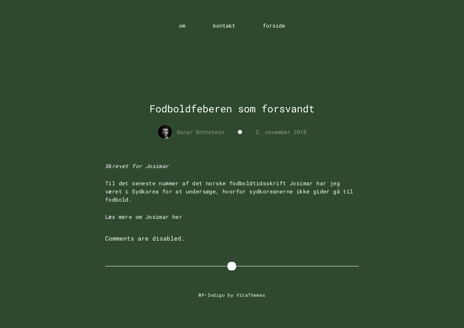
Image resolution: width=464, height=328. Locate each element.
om (182, 25)
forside (274, 25)
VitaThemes (251, 295)
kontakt (224, 25)
